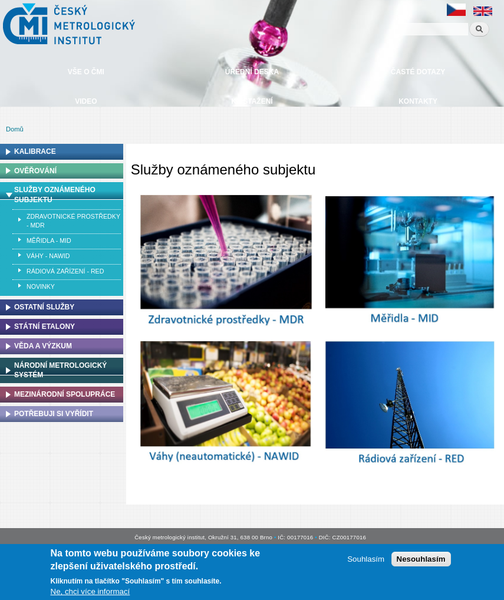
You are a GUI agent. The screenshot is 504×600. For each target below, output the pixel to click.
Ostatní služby (44, 307)
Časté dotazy (418, 72)
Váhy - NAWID (48, 255)
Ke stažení (251, 101)
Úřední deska (252, 72)
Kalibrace (35, 151)
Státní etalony (44, 326)
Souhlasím (365, 560)
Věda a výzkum (43, 346)
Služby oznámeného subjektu (54, 195)
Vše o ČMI (86, 72)
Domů (15, 129)
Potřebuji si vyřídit (53, 414)
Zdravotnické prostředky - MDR (73, 221)
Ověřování (35, 171)
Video (86, 101)
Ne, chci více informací (90, 593)
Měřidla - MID (49, 240)
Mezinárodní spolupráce (64, 394)
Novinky (41, 286)
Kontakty (417, 101)
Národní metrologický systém (60, 370)
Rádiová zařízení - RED (65, 271)
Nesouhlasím (421, 560)
